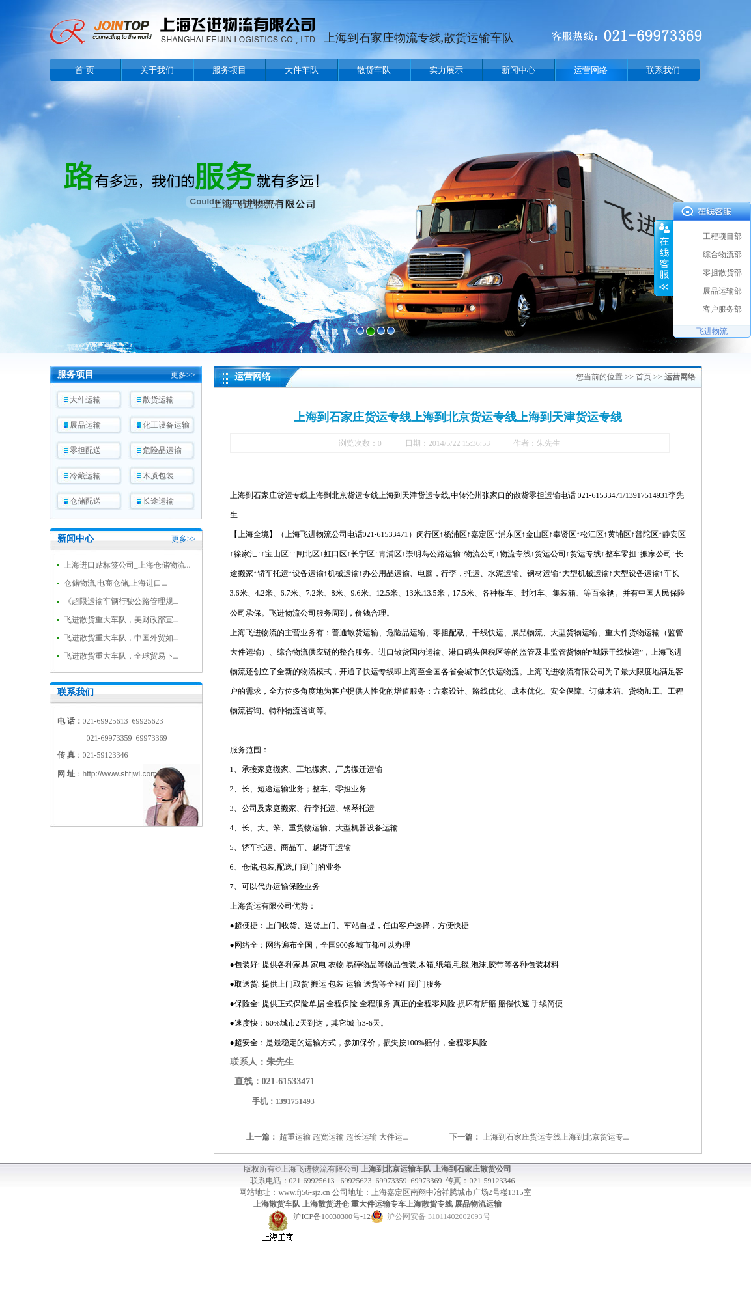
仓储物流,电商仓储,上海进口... (115, 583)
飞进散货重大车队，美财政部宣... (121, 619)
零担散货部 (722, 272)
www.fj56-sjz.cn (305, 1192)
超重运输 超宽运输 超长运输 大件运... (343, 1137)
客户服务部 (722, 309)
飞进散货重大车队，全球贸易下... (121, 656)
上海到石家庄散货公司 (472, 1168)
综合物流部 (722, 254)
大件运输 (85, 399)
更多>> (183, 374)
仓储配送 (85, 501)
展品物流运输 (478, 1204)
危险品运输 (162, 450)
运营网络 (591, 70)
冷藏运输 (85, 475)
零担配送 (85, 450)
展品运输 (85, 425)
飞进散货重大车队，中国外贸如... (121, 637)
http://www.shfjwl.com (120, 773)
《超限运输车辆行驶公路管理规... (121, 601)
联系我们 (663, 70)
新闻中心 (518, 70)
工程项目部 (722, 236)
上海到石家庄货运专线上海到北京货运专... (556, 1137)
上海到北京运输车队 (396, 1168)
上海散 (265, 1204)
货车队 (288, 1204)
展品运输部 (722, 290)
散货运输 (158, 399)
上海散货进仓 (325, 1204)
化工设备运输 (166, 425)
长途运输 (158, 501)
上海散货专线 (429, 1204)
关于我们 (157, 70)
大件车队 (302, 70)
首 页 (84, 70)
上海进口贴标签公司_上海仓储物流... (127, 565)
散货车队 (374, 70)
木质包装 (158, 475)
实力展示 (446, 70)
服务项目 (229, 70)
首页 (643, 376)
